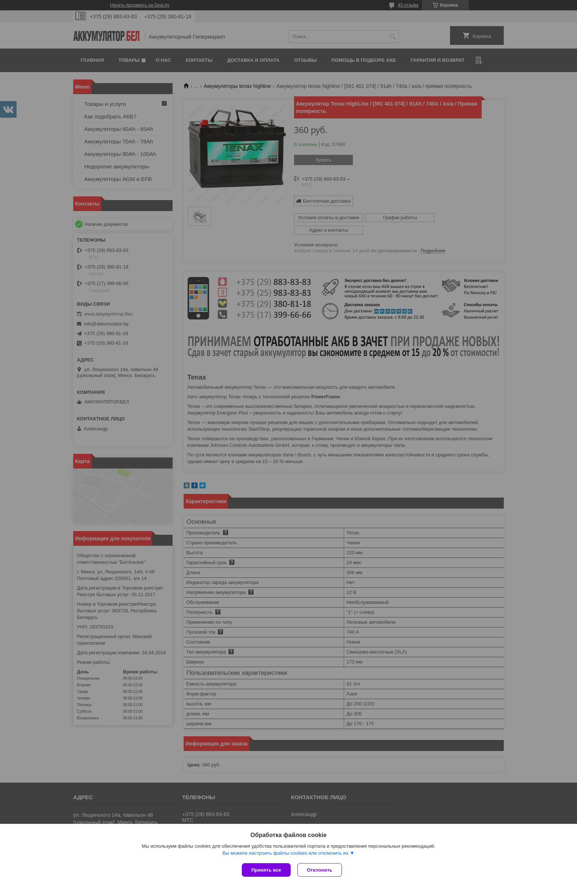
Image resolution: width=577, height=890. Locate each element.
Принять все (266, 870)
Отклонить (320, 870)
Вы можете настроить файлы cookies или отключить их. (286, 854)
